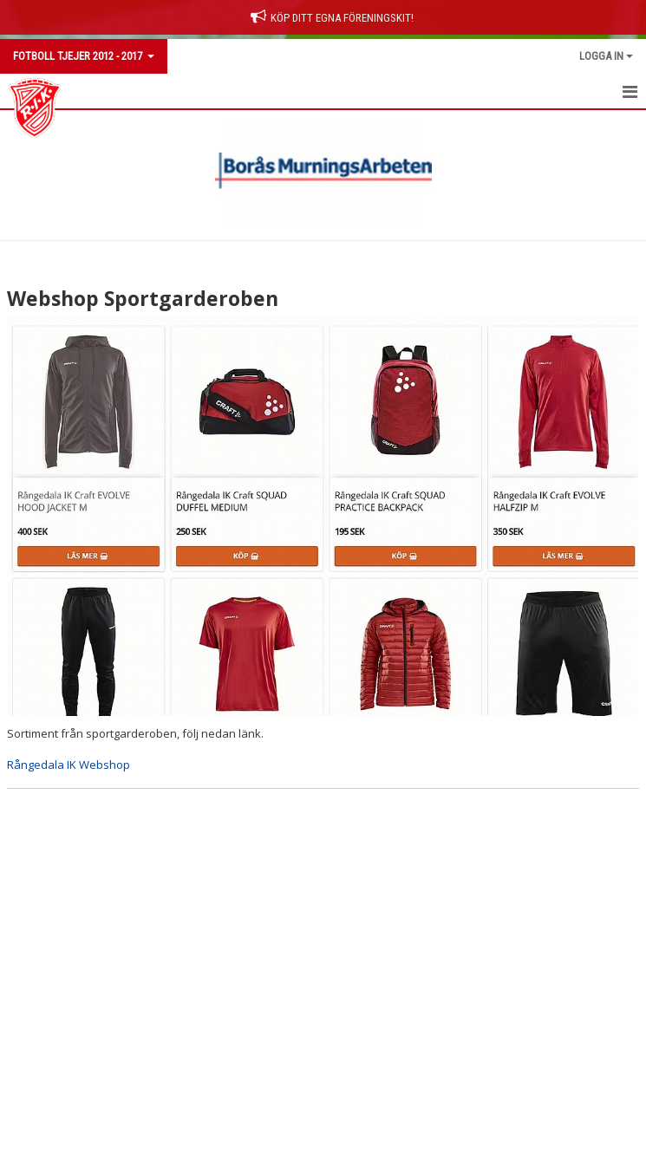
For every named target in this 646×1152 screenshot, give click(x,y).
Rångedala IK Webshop (68, 764)
